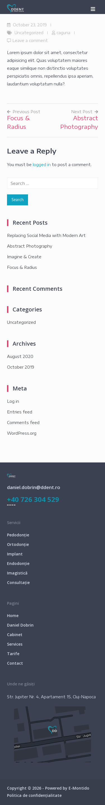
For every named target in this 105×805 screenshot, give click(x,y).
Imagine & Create (24, 256)
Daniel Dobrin (20, 625)
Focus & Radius (22, 267)
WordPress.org (21, 433)
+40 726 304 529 (33, 499)
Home (12, 615)
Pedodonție (18, 535)
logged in (42, 164)
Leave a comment (30, 40)
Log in (13, 401)
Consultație (18, 582)
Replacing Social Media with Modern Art (46, 235)
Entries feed (19, 412)
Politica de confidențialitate (34, 795)
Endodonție (18, 563)
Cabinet (14, 634)
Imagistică (17, 573)
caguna (63, 32)
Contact (15, 663)
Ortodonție (18, 544)
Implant (15, 554)
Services (14, 644)
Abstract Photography (29, 246)
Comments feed (23, 422)
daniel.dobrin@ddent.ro (33, 487)
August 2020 (20, 356)
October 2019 (20, 367)
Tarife (13, 653)
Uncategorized (29, 32)
